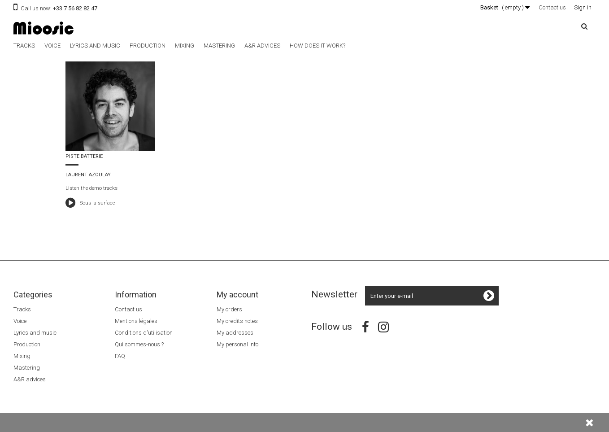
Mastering (219, 45)
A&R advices (262, 45)
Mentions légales (136, 321)
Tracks (24, 45)
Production (147, 45)
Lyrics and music (95, 45)
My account (237, 294)
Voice (52, 45)
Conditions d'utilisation (144, 332)
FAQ (120, 356)
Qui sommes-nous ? (139, 344)
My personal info (237, 344)
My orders (229, 309)
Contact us (552, 7)
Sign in (583, 7)
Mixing (184, 45)
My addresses (235, 332)
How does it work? (317, 45)
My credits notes (237, 321)
